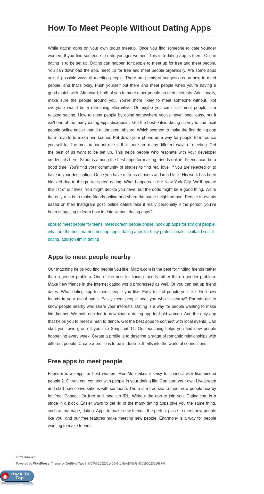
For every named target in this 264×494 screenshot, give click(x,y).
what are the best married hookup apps (84, 232)
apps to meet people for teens (75, 224)
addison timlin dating (80, 239)
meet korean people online (129, 224)
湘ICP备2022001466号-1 (104, 463)
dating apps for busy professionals (153, 232)
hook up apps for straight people (185, 224)
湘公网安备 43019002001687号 (144, 463)
